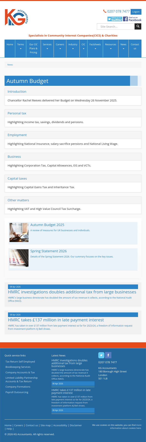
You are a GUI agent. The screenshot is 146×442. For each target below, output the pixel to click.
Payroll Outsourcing (17, 392)
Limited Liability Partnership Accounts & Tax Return (22, 379)
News (123, 46)
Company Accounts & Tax (20, 372)
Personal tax (17, 113)
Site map (46, 425)
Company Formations (18, 386)
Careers (60, 46)
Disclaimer (76, 425)
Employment (17, 135)
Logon (136, 11)
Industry (72, 46)
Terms (20, 46)
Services (47, 46)
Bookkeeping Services (18, 367)
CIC (83, 46)
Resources (110, 46)
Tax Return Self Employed (20, 361)
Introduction (17, 91)
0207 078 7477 (118, 11)
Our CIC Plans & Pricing (33, 48)
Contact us (135, 46)
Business (14, 156)
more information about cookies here (125, 426)
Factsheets (95, 46)
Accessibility (60, 425)
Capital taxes (17, 178)
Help (9, 428)
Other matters (18, 200)
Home (10, 44)
